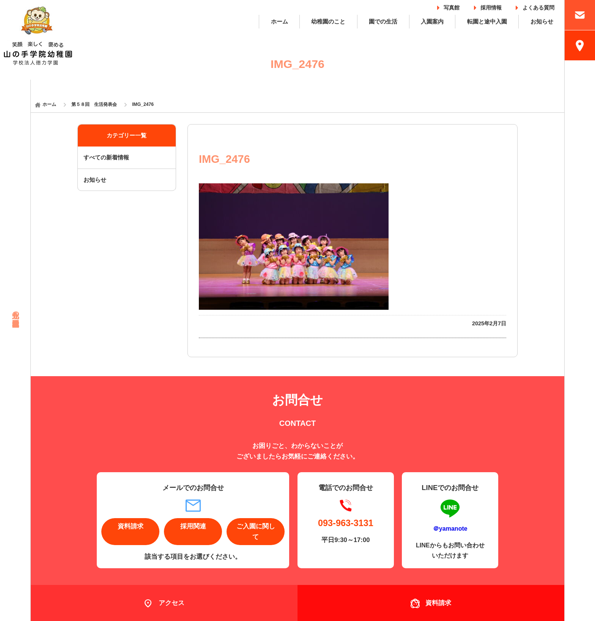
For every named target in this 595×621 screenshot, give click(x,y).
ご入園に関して (255, 531)
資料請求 (130, 526)
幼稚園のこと (328, 21)
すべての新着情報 (106, 157)
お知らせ (541, 21)
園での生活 (383, 21)
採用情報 (491, 6)
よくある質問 (538, 6)
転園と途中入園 (487, 21)
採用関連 (193, 526)
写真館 (452, 6)
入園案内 (432, 21)
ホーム (279, 21)
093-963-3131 (345, 523)
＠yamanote (450, 528)
